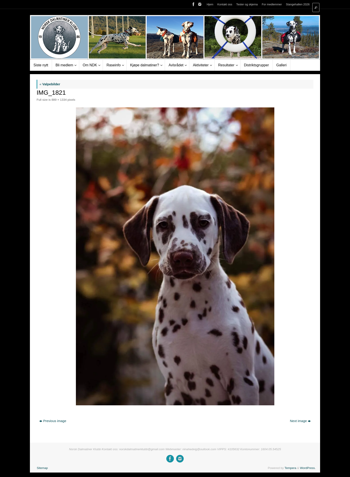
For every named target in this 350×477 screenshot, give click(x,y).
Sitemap (42, 468)
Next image (300, 421)
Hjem (210, 4)
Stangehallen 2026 (298, 4)
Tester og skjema (247, 4)
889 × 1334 (59, 99)
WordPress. (308, 468)
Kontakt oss (224, 4)
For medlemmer (272, 4)
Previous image (52, 421)
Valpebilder (50, 84)
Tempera (290, 468)
